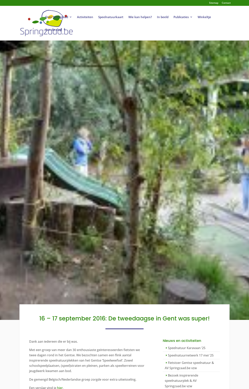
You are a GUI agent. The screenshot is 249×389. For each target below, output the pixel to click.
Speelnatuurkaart (110, 17)
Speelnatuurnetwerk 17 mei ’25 (191, 355)
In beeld (162, 17)
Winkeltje (204, 17)
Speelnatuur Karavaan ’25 (186, 348)
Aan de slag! (53, 29)
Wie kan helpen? (140, 17)
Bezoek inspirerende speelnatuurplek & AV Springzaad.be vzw (181, 380)
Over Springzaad (56, 17)
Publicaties (181, 17)
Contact (226, 3)
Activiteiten (85, 17)
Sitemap (213, 3)
